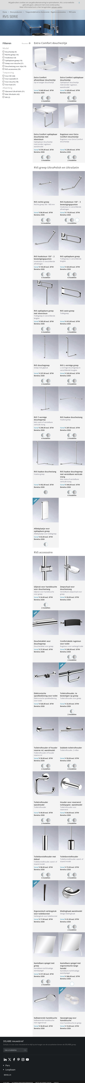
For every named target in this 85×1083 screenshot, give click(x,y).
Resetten (25, 43)
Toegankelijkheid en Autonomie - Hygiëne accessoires (46, 12)
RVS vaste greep (67, 311)
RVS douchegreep (42, 365)
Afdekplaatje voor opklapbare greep (42, 529)
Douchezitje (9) (11, 52)
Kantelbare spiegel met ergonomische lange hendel (70, 965)
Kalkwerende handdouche (45, 1018)
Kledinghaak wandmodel (71, 911)
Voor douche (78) (11, 82)
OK (25, 1050)
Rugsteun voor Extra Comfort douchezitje (69, 135)
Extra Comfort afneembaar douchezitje (45, 78)
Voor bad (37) (10, 85)
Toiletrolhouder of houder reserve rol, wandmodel (45, 749)
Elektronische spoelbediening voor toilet (45, 694)
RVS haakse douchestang (71, 417)
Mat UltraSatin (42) (12, 94)
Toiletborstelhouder (69, 856)
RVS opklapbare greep (70, 256)
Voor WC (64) (10, 76)
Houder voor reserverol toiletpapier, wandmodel (71, 803)
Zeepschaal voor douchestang (67, 588)
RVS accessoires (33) (12, 69)
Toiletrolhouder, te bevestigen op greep (69, 694)
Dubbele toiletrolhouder (71, 747)
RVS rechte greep (41, 202)
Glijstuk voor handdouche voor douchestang (45, 588)
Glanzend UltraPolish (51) (15, 91)
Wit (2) (7, 97)
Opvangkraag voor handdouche (68, 1019)
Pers (7, 1065)
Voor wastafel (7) (11, 79)
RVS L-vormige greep (69, 365)
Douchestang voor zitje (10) (15, 66)
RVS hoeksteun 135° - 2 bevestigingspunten (44, 257)
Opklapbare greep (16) (13, 60)
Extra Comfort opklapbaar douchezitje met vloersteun (45, 137)
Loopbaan (10, 1069)
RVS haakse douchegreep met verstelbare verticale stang (71, 474)
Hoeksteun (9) (10, 58)
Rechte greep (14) (12, 55)
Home (5, 12)
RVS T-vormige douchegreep (40, 418)
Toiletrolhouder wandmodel (41, 803)
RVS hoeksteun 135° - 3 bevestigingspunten (70, 203)
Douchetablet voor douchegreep (42, 642)
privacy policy (57, 7)
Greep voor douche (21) (14, 63)
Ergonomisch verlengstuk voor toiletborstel (45, 912)
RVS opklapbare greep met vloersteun (44, 312)
